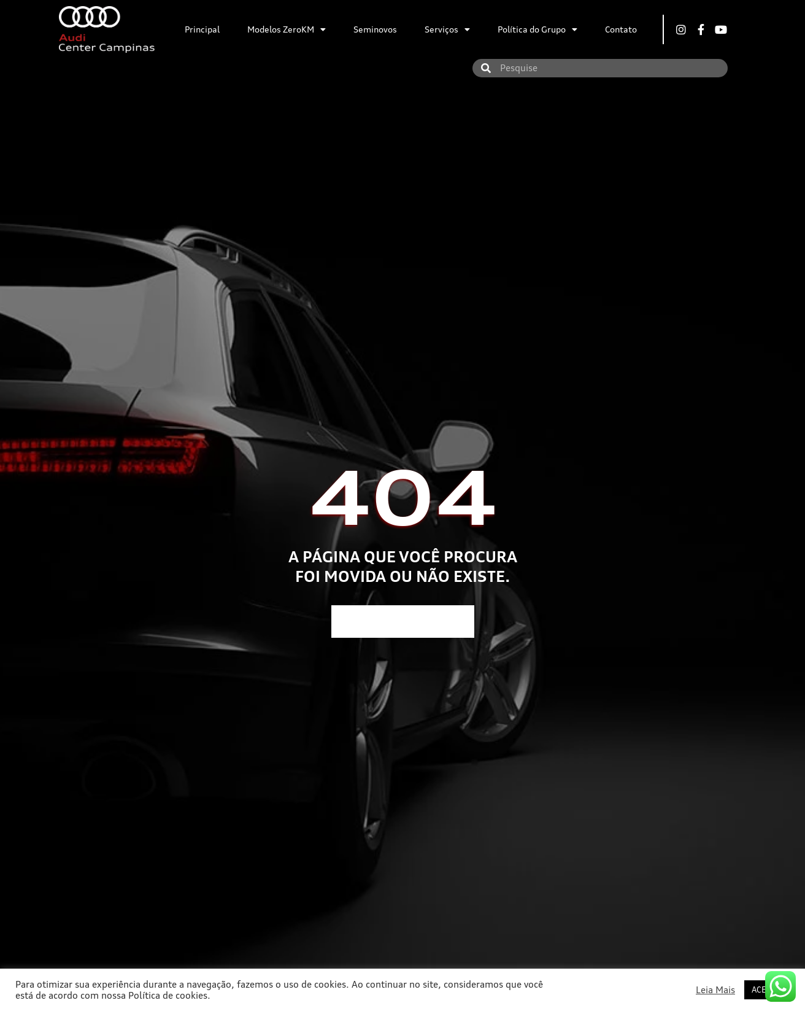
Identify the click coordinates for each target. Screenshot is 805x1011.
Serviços (447, 29)
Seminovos (375, 29)
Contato (621, 29)
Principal (202, 29)
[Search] (486, 68)
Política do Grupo (537, 29)
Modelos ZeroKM (286, 29)
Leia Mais (715, 990)
